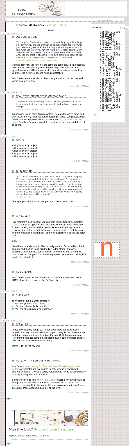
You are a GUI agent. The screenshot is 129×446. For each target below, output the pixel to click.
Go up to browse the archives (54, 429)
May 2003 (106, 37)
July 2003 (107, 39)
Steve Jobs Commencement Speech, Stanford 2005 (36, 60)
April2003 (107, 35)
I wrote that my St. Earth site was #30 (42, 366)
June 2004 (107, 63)
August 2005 (108, 93)
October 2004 (109, 71)
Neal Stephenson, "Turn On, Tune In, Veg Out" (34, 109)
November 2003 (110, 47)
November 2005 (110, 98)
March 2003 (107, 33)
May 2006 (106, 110)
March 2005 (107, 83)
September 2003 (111, 43)
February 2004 (110, 55)
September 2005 (111, 95)
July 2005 (107, 91)
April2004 (107, 59)
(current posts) (56, 25)
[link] (87, 86)
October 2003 (109, 45)
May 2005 (106, 87)
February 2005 (110, 81)
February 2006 (110, 106)
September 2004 (111, 69)
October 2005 (109, 97)
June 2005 (107, 89)
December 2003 (110, 49)
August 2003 (108, 41)
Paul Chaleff (50, 379)
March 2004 (107, 57)
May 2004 (106, 61)
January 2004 (109, 53)
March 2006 (107, 108)
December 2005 (110, 100)
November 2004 (110, 73)
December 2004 (110, 75)
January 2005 (109, 79)
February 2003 (110, 31)
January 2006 (109, 104)
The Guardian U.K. (23, 197)
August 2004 (108, 67)
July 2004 (107, 65)
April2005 (107, 85)
